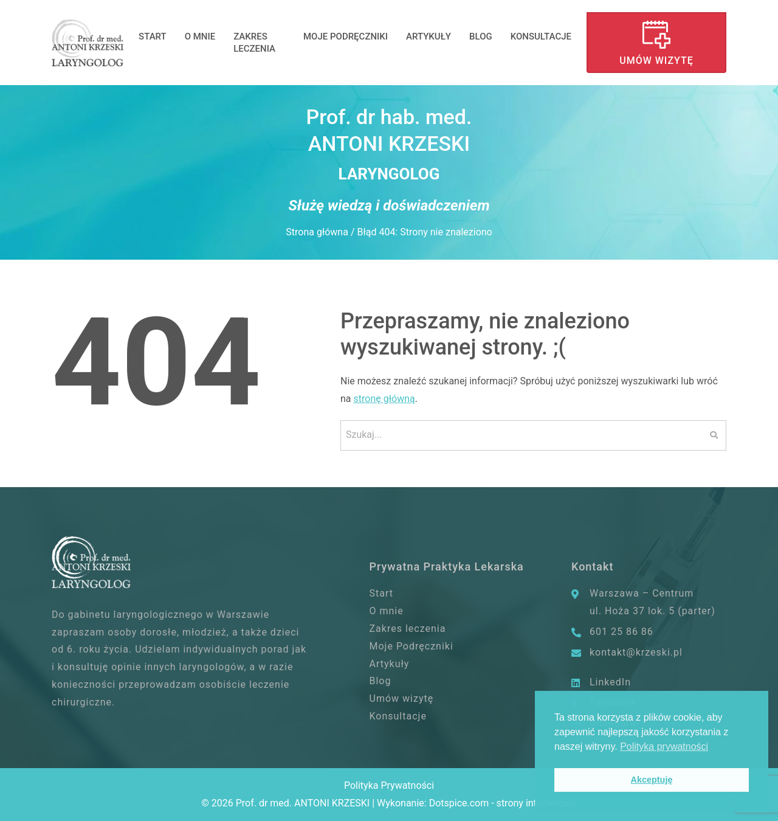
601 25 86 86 (621, 631)
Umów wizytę (656, 60)
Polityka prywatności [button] (664, 746)
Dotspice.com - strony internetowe (503, 803)
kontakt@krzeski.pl (636, 652)
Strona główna (317, 232)
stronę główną (384, 398)
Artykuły (428, 36)
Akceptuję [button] (652, 780)
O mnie (200, 36)
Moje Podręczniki (345, 36)
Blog (480, 36)
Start (153, 36)
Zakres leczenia (254, 42)
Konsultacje (541, 36)
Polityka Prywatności (389, 785)
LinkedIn (610, 682)
